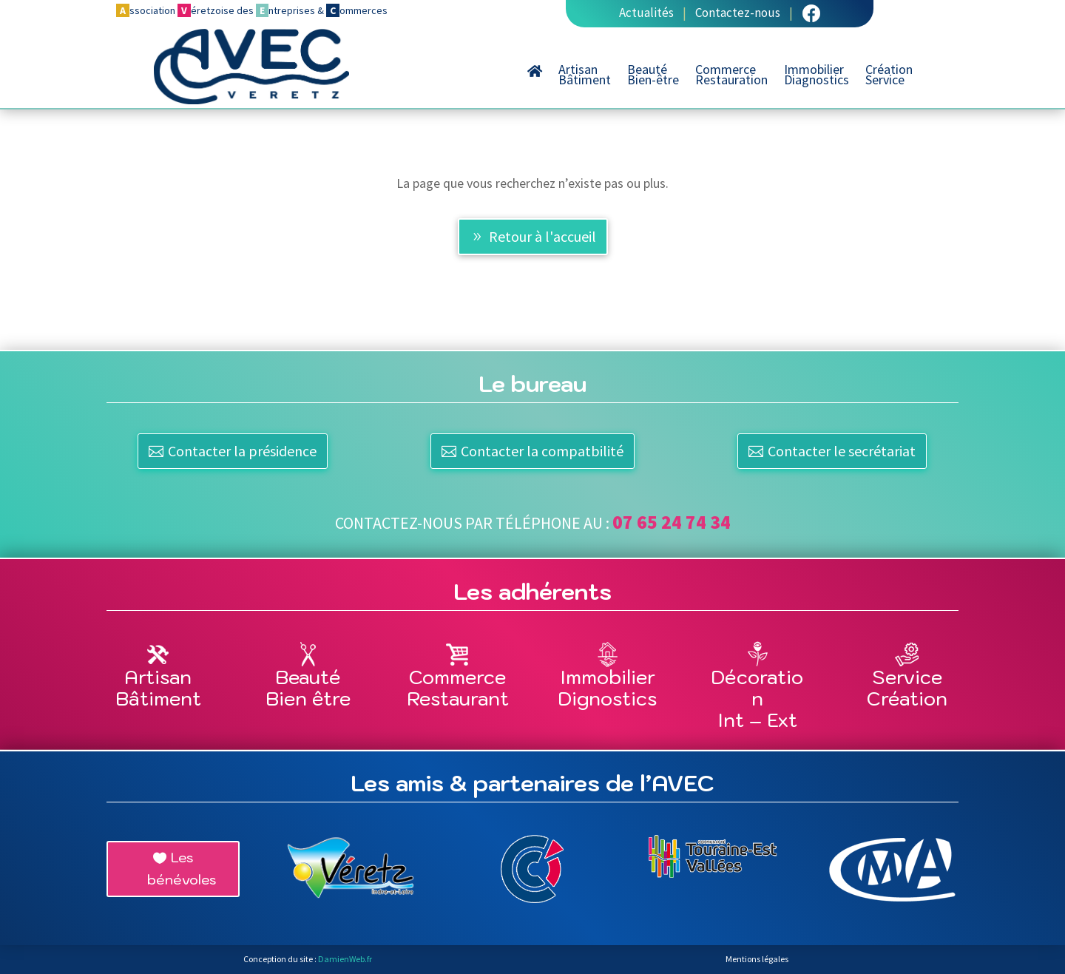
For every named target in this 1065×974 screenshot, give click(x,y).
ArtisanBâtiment (584, 76)
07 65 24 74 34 (671, 522)
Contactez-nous (737, 12)
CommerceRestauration (731, 76)
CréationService (889, 76)
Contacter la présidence (242, 451)
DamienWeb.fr (345, 958)
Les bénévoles (181, 869)
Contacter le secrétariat (842, 451)
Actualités (646, 12)
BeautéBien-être (653, 76)
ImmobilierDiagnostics (816, 76)
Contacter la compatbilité (542, 451)
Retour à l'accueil (542, 236)
